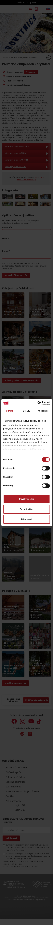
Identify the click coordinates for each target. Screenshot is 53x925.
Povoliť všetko (26, 499)
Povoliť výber (26, 509)
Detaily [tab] (26, 411)
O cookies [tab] (43, 411)
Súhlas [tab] (9, 411)
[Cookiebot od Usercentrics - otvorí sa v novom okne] (38, 403)
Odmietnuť (26, 519)
